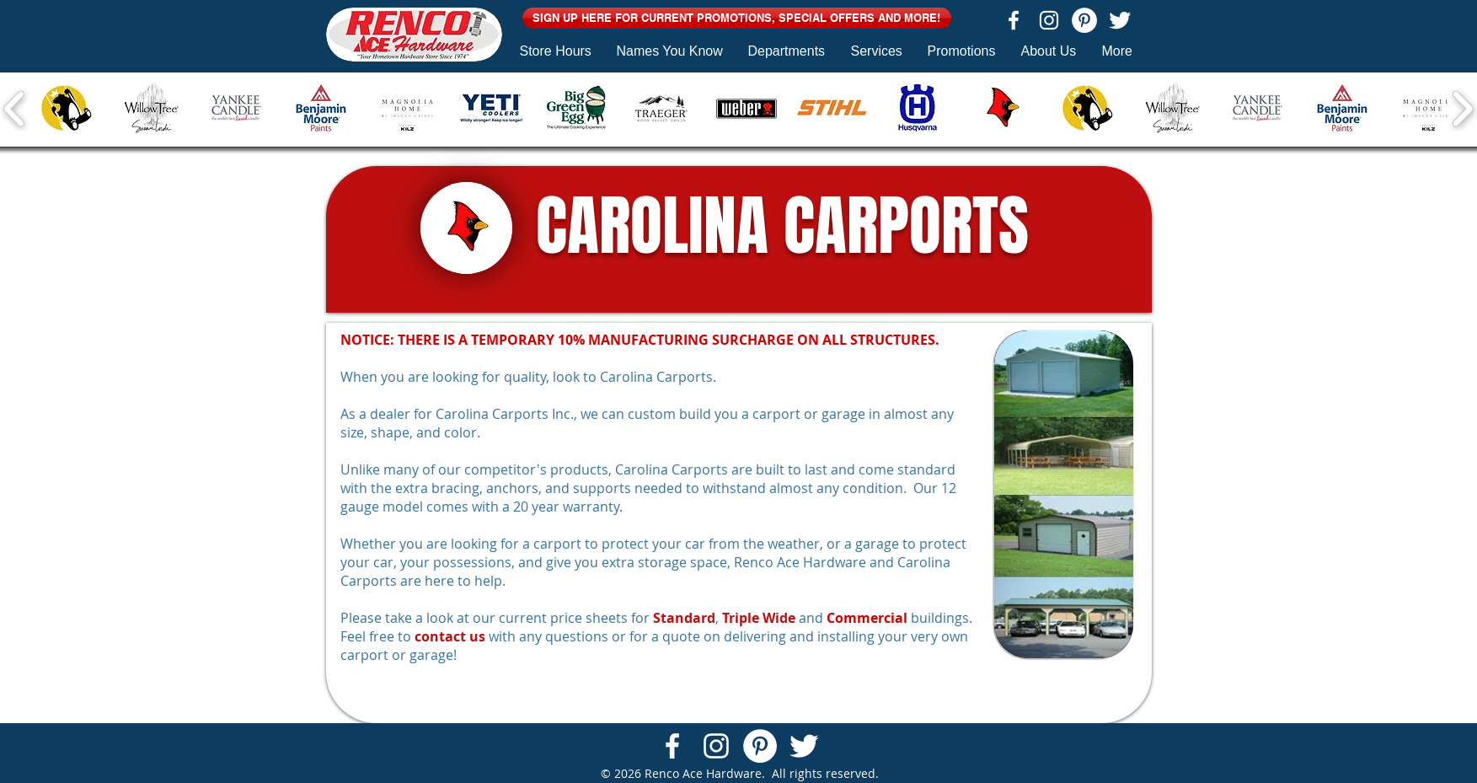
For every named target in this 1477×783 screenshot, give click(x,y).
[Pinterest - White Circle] (1084, 20)
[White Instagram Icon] (1049, 20)
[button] (736, 18)
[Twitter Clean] (1119, 20)
